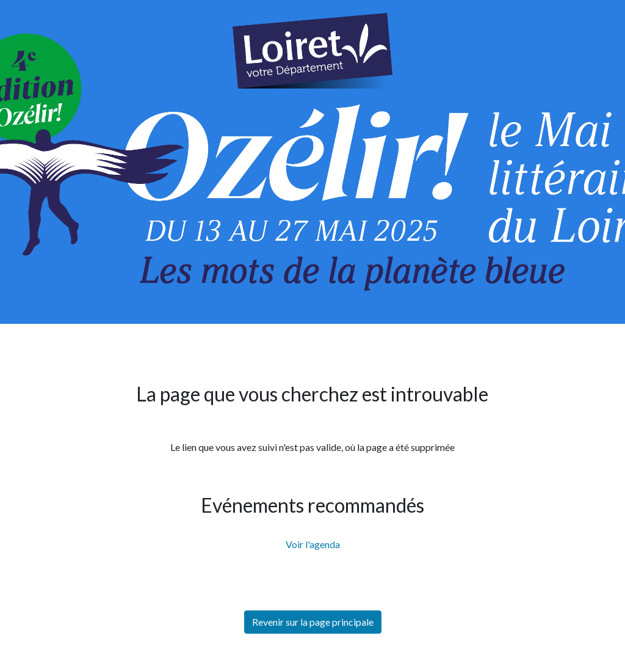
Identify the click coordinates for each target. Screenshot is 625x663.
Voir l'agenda (313, 544)
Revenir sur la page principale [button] (313, 622)
